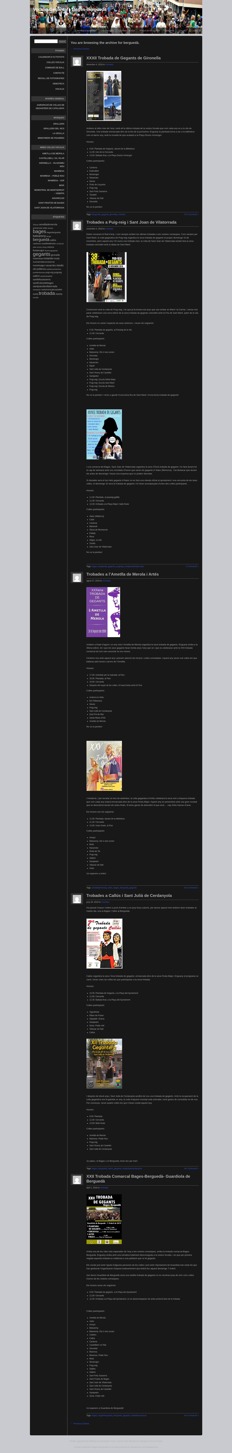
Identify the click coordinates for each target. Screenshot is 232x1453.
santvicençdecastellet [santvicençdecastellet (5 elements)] (51, 289)
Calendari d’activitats (85, 30)
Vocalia (183, 30)
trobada (121, 214)
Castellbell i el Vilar (51, 158)
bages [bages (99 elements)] (39, 231)
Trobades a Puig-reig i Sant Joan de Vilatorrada (131, 222)
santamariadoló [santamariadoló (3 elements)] (46, 276)
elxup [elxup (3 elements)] (44, 247)
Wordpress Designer (138, 1441)
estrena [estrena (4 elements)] (50, 247)
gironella (113, 214)
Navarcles (58, 198)
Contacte (195, 30)
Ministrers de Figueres (51, 138)
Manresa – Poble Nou (52, 176)
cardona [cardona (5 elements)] (37, 243)
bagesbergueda (105, 1415)
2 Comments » (192, 566)
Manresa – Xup (56, 180)
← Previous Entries (80, 49)
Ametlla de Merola (53, 153)
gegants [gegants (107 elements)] (41, 254)
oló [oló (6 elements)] (34, 269)
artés (110, 888)
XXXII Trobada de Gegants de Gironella (123, 58)
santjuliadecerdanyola (132, 1168)
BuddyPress (152, 1447)
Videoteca (169, 30)
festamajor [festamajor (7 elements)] (38, 250)
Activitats (109, 64)
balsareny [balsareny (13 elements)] (39, 236)
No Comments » (191, 214)
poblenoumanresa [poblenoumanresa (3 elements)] (54, 269)
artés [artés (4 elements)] (45, 228)
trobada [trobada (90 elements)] (47, 293)
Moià (61, 185)
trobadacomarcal (138, 1415)
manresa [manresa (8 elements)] (38, 258)
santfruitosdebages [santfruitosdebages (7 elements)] (43, 283)
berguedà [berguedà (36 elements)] (41, 239)
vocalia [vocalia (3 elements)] (35, 297)
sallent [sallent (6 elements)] (36, 276)
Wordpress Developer (99, 1441)
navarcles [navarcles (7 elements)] (50, 265)
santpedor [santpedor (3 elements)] (37, 290)
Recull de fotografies (150, 30)
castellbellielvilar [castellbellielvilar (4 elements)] (48, 243)
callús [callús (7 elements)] (53, 240)
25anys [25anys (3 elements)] (36, 225)
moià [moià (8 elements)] (56, 258)
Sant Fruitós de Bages (51, 203)
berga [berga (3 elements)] (48, 236)
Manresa (59, 171)
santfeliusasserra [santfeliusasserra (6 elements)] (42, 279)
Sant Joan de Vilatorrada (49, 208)
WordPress (136, 1447)
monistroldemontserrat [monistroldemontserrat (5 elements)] (44, 262)
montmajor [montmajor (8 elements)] (39, 265)
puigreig (119, 566)
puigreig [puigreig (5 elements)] (58, 272)
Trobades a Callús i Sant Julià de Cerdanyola (129, 895)
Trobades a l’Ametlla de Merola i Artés (122, 574)
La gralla (58, 133)
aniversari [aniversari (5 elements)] (37, 228)
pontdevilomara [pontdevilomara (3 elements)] (39, 272)
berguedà (96, 214)
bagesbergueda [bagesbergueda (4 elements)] (54, 232)
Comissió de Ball (127, 30)
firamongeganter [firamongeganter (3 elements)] (51, 251)
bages (94, 566)
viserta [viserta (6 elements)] (58, 294)
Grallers (58, 124)
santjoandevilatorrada (134, 566)
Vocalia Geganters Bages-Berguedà (70, 9)
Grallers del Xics (53, 128)
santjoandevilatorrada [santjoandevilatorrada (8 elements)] (45, 286)
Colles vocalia (107, 30)
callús (110, 1168)
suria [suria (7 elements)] (35, 294)
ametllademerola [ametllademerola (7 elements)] (48, 224)
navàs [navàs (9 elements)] (59, 265)
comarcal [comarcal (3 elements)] (60, 244)
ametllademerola (99, 888)
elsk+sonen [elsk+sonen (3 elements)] (37, 247)
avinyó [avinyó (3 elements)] (50, 228)
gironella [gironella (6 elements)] (55, 255)
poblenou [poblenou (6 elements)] (41, 269)
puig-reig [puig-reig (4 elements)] (50, 272)
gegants (105, 214)
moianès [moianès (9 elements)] (48, 258)
